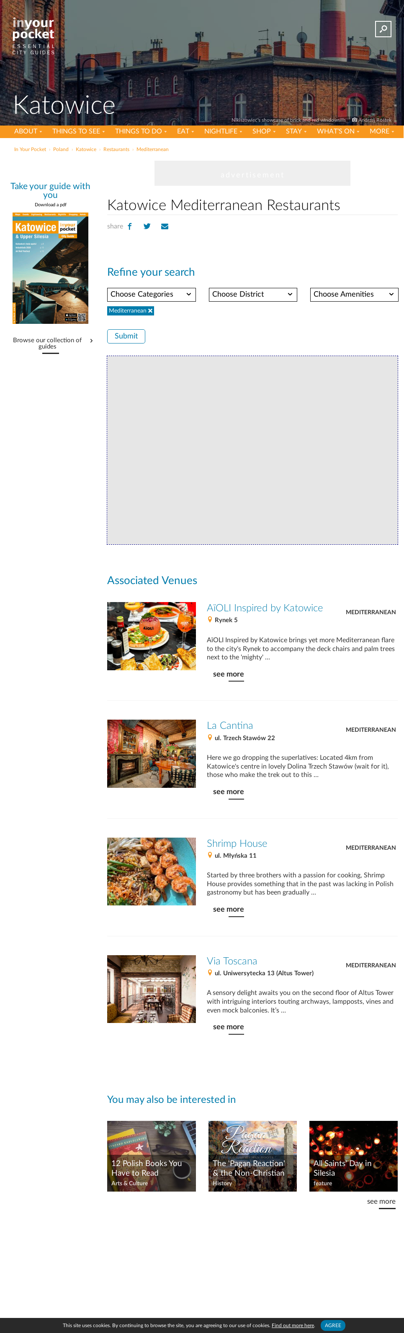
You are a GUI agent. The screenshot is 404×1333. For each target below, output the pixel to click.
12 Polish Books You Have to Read (146, 1168)
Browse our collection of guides (47, 344)
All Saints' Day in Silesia (343, 1168)
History (222, 1184)
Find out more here (293, 1325)
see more (228, 674)
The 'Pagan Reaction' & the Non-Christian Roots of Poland (249, 1169)
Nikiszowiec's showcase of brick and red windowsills (289, 120)
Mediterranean (371, 612)
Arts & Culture (129, 1184)
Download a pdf (51, 205)
